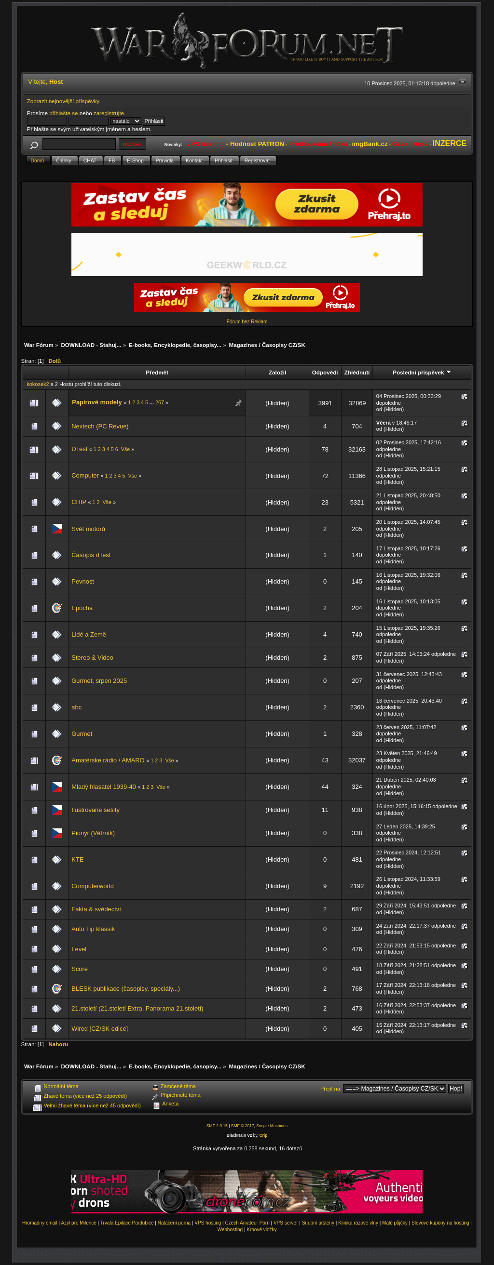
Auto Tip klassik (93, 928)
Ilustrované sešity (95, 809)
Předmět (157, 372)
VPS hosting (207, 1222)
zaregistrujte (109, 113)
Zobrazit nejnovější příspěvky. (64, 101)
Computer (85, 475)
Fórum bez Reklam (247, 321)
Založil (277, 372)
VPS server (286, 1222)
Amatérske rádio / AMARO (108, 760)
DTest (79, 449)
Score (79, 968)
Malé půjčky (395, 1222)
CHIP (79, 502)
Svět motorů (88, 529)
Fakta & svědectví (96, 909)
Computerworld (92, 886)
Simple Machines (272, 1125)
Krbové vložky (261, 1229)
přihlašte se (63, 113)
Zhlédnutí (357, 372)
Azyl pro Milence (78, 1222)
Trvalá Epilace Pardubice (127, 1222)
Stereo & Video (92, 657)
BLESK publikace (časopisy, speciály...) (125, 988)
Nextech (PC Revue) (99, 426)
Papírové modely (97, 402)
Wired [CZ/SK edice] (99, 1028)
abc (76, 707)
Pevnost (82, 581)
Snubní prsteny (318, 1222)
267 (159, 402)
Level (78, 949)
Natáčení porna (174, 1222)
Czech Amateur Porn (247, 1222)
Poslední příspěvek (422, 372)
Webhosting (230, 1229)
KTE (77, 859)
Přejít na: (331, 1089)
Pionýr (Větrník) (93, 833)
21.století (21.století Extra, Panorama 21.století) (137, 1008)
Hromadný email (39, 1222)
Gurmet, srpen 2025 (99, 680)
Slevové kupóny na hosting (440, 1222)
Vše (125, 449)
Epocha (82, 608)
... (152, 402)
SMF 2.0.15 (217, 1125)
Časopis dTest (90, 555)
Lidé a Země (88, 634)
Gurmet (81, 733)
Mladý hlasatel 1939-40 (103, 786)
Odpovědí (325, 372)
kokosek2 (38, 384)
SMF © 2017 (242, 1125)
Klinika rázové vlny (358, 1222)
